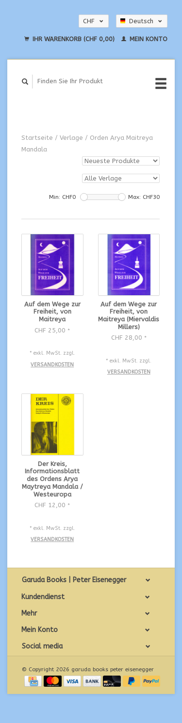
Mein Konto (144, 39)
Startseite (37, 137)
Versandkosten (52, 365)
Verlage (71, 137)
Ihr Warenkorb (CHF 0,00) (70, 39)
